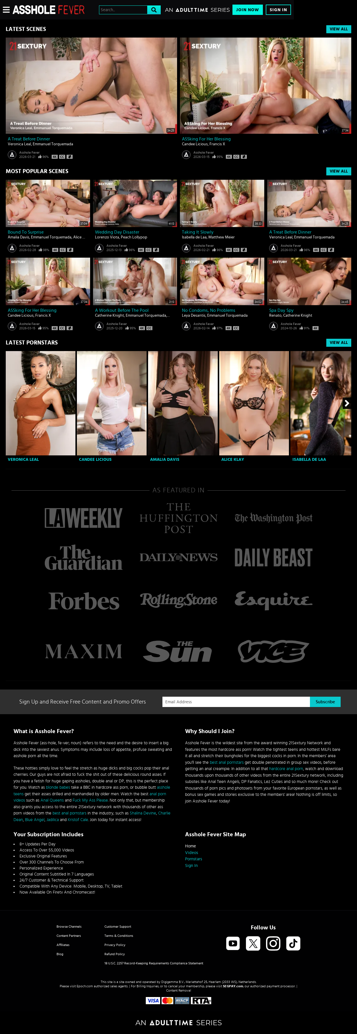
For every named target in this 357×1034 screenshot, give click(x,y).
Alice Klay (81, 237)
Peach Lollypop (134, 237)
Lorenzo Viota (107, 237)
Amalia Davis (18, 237)
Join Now (247, 10)
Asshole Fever (29, 152)
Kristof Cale (78, 820)
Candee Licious (195, 144)
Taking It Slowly (198, 232)
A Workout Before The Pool (122, 310)
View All (339, 29)
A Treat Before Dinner (29, 139)
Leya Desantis (193, 316)
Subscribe (325, 702)
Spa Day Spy (281, 310)
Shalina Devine (143, 813)
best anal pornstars (69, 813)
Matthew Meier (221, 237)
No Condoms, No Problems (208, 310)
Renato (275, 316)
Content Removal (178, 990)
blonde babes (58, 787)
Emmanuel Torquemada (53, 144)
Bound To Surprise (26, 232)
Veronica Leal (19, 144)
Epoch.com (85, 986)
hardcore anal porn (286, 769)
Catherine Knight (109, 316)
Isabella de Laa (194, 237)
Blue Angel (34, 820)
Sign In (278, 10)
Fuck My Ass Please (90, 800)
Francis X (217, 144)
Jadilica (52, 820)
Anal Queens (52, 800)
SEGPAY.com (233, 986)
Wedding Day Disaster (117, 232)
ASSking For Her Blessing (206, 139)
